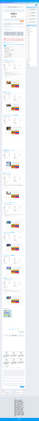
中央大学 (28, 38)
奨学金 (28, 61)
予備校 (28, 27)
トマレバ (17, 82)
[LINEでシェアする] (17, 329)
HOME (19, 418)
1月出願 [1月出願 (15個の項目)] (15, 399)
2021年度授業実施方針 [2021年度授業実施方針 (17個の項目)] (20, 400)
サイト (4, 382)
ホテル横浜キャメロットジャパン (8, 47)
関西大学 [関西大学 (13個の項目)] (15, 414)
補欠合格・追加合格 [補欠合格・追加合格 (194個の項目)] (19, 413)
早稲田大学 (29, 47)
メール (4, 379)
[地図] (18, 83)
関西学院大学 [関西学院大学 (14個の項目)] (18, 414)
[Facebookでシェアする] (12, 329)
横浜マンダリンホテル (7, 52)
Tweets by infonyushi (28, 68)
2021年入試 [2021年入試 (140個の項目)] (15, 400)
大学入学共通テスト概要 (30, 31)
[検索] (36, 5)
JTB (13, 85)
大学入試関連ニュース (30, 60)
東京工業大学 (29, 50)
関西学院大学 (29, 58)
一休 (13, 109)
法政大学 (28, 53)
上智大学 (28, 37)
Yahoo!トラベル (17, 109)
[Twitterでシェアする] (10, 329)
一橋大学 (28, 36)
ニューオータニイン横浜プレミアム (8, 53)
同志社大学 (29, 42)
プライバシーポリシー (19, 419)
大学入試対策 (29, 32)
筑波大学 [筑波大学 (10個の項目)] (15, 413)
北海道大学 (29, 41)
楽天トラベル (13, 84)
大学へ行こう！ (4, 0)
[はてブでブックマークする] (15, 329)
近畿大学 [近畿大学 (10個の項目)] (23, 413)
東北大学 (28, 52)
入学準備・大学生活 (29, 28)
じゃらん (17, 84)
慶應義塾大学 (29, 46)
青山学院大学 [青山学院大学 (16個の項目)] (22, 414)
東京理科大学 (29, 51)
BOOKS (28, 33)
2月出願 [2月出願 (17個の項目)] (18, 399)
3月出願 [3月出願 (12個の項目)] (21, 399)
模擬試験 (28, 64)
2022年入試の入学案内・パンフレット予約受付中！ (19, 2)
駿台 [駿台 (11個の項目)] (15, 415)
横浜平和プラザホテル (16, 104)
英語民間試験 (29, 65)
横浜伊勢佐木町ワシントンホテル (16, 162)
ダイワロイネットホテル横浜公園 (16, 267)
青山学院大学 (29, 59)
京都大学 (28, 40)
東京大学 (28, 49)
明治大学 (28, 48)
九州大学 (28, 39)
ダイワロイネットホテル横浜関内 (8, 54)
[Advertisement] (13, 142)
